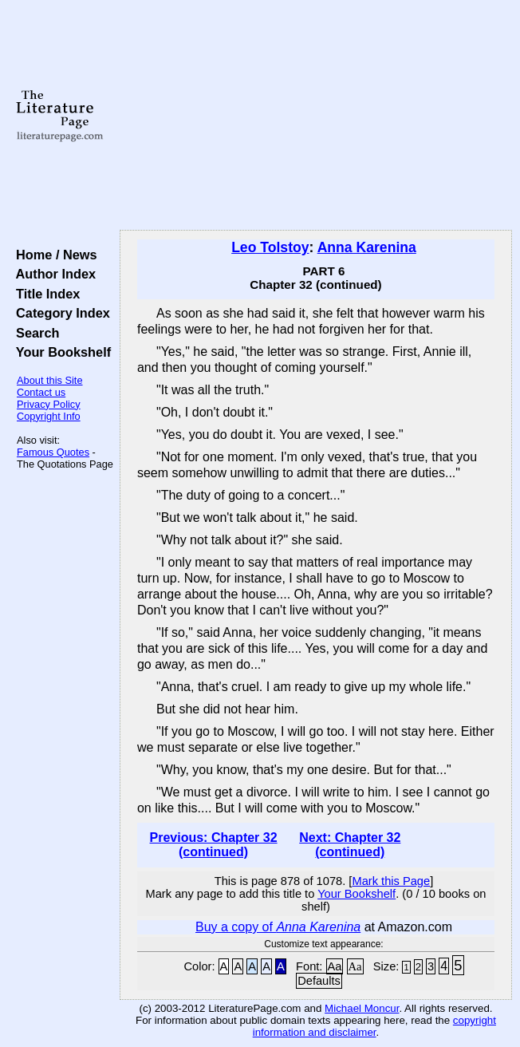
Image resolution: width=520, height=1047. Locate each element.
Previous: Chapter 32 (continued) (214, 845)
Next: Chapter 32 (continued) (349, 845)
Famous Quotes (53, 452)
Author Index (52, 274)
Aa (335, 966)
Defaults (319, 980)
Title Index (44, 293)
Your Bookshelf (60, 352)
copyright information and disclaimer (374, 1026)
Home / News (53, 254)
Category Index (59, 313)
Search (34, 333)
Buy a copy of (277, 927)
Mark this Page (391, 881)
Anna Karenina (366, 247)
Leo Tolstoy (270, 247)
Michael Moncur (362, 1008)
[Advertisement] (315, 115)
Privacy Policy (49, 404)
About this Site (50, 380)
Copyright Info (49, 416)
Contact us (41, 392)
